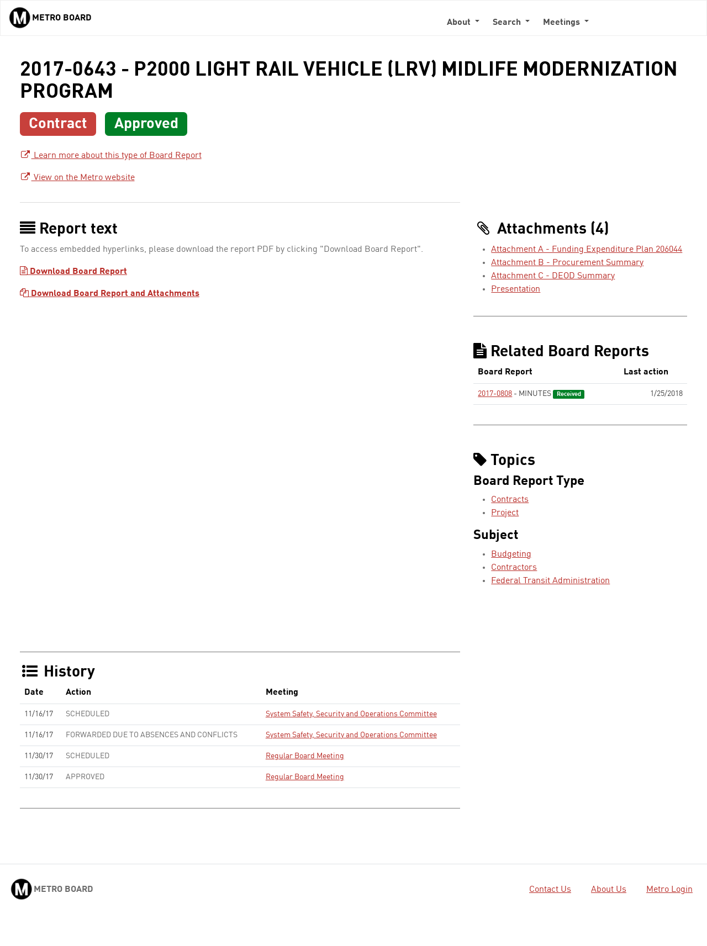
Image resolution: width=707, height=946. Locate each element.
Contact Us (550, 889)
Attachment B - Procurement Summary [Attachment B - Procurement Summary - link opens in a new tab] (567, 262)
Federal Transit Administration (550, 581)
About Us (608, 889)
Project (505, 513)
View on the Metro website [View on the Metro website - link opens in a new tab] (77, 177)
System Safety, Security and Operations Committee (351, 714)
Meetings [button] (562, 22)
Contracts (510, 499)
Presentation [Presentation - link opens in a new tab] (515, 289)
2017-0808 (495, 394)
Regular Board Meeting (305, 756)
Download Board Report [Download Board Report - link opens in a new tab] (73, 271)
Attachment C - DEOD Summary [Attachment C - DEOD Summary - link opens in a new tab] (553, 276)
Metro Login (669, 889)
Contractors (514, 567)
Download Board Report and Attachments (109, 293)
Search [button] (508, 22)
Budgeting (511, 554)
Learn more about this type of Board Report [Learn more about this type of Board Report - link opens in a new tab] (111, 155)
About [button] (460, 22)
